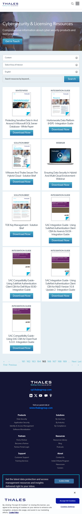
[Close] (75, 492)
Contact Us (60, 457)
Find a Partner (21, 440)
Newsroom (60, 464)
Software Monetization (21, 430)
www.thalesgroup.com (41, 408)
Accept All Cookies (68, 501)
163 (34, 361)
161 (23, 361)
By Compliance (60, 426)
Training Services (21, 461)
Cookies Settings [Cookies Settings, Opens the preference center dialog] (68, 507)
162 (28, 361)
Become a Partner (21, 444)
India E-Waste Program (60, 461)
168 (60, 361)
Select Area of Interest (14, 65)
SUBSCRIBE (64, 481)
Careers (60, 468)
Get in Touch (12, 41)
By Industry (60, 423)
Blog (60, 444)
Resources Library (60, 440)
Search (72, 79)
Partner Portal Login (21, 447)
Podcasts (60, 447)
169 (65, 361)
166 (49, 361)
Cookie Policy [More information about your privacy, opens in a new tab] (14, 512)
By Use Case (60, 419)
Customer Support (22, 457)
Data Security (22, 419)
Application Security (22, 423)
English (8, 72)
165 (44, 361)
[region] (41, 501)
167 (54, 361)
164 (39, 361)
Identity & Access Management (22, 426)
